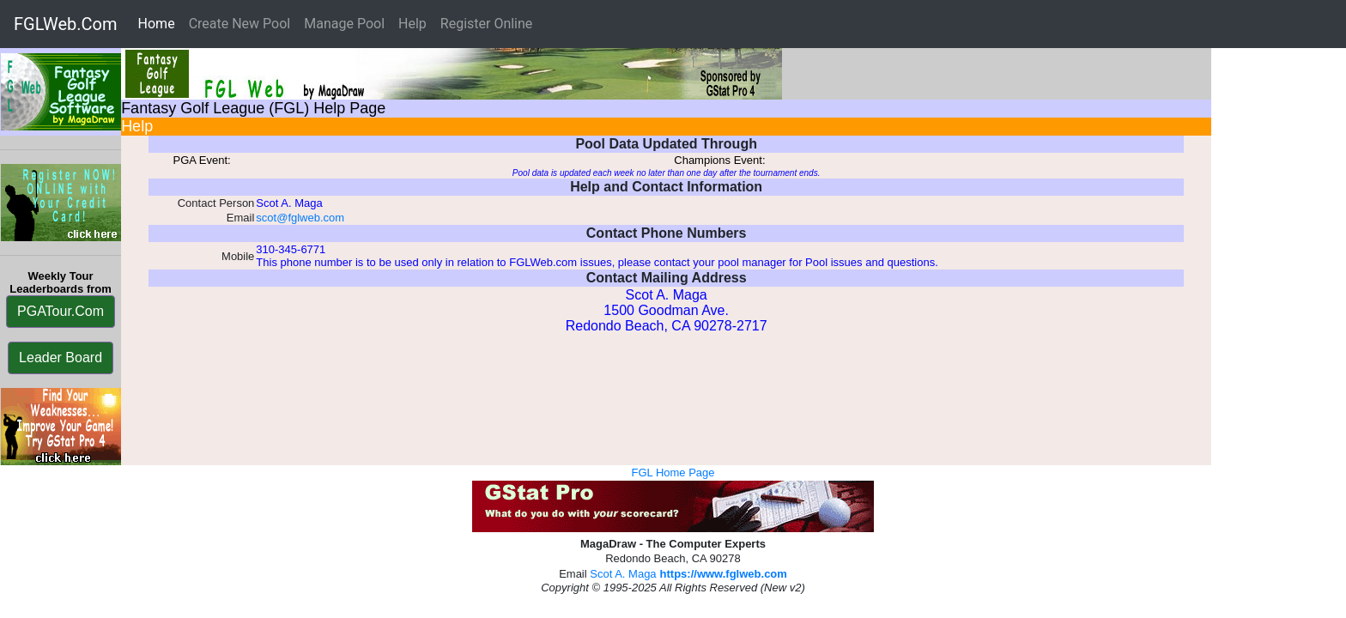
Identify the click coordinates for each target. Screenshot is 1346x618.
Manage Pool (344, 23)
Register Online (486, 23)
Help (412, 23)
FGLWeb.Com (66, 24)
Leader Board (60, 357)
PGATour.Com (60, 311)
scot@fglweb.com (300, 217)
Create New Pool (240, 23)
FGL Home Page (672, 472)
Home (160, 23)
